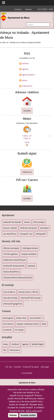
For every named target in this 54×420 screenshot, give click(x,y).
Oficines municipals (11, 248)
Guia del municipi (10, 298)
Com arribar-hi (9, 292)
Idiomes (28, 9)
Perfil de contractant (28, 228)
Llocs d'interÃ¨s (36, 318)
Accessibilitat (27, 373)
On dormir (7, 330)
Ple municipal (38, 222)
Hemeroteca (15, 350)
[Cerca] (52, 24)
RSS (4, 350)
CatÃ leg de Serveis (30, 248)
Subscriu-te (26, 172)
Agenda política (28, 75)
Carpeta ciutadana (28, 254)
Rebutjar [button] (13, 415)
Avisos (24, 80)
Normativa (44, 228)
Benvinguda (8, 318)
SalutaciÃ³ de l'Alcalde (12, 222)
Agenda (25, 69)
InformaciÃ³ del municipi (30, 298)
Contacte (18, 9)
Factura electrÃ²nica (11, 271)
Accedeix (26, 110)
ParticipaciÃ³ (41, 234)
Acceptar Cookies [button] (28, 415)
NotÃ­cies (15, 344)
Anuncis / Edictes (10, 228)
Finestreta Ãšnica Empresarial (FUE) (17, 277)
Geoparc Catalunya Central (27, 324)
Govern (27, 222)
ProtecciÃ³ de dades (31, 367)
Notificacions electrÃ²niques (14, 260)
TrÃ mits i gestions (10, 254)
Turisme (6, 311)
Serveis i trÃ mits (11, 241)
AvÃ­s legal (45, 367)
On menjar (19, 330)
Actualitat (7, 337)
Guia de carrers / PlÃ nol (28, 292)
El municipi (8, 285)
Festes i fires (21, 318)
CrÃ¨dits (8, 367)
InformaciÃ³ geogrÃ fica (12, 304)
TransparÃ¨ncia (26, 234)
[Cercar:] (38, 24)
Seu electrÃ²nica (9, 234)
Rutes (44, 324)
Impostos (31, 266)
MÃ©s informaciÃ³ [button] (34, 411)
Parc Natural (8, 324)
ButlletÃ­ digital (38, 344)
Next (51, 136)
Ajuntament (8, 215)
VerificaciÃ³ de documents (13, 266)
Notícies (25, 63)
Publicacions (27, 86)
